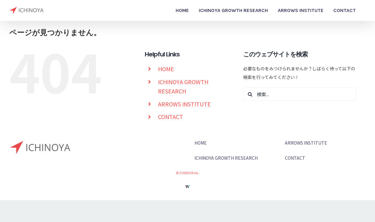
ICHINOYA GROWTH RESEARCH (226, 158)
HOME (166, 69)
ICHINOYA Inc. (189, 173)
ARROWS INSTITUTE (184, 104)
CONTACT (170, 117)
